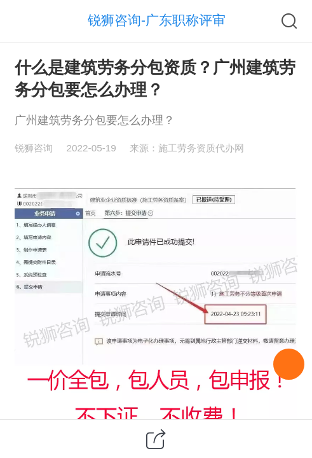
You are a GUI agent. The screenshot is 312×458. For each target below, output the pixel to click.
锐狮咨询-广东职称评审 (157, 20)
